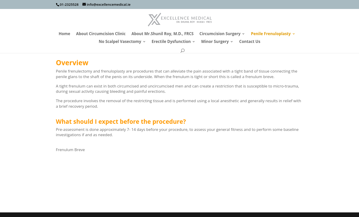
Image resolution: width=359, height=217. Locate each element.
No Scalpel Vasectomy (120, 42)
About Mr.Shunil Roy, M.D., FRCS (162, 34)
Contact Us (249, 42)
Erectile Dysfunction (171, 42)
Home (64, 34)
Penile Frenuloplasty (271, 34)
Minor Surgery (215, 42)
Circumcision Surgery (219, 34)
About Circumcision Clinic (100, 34)
